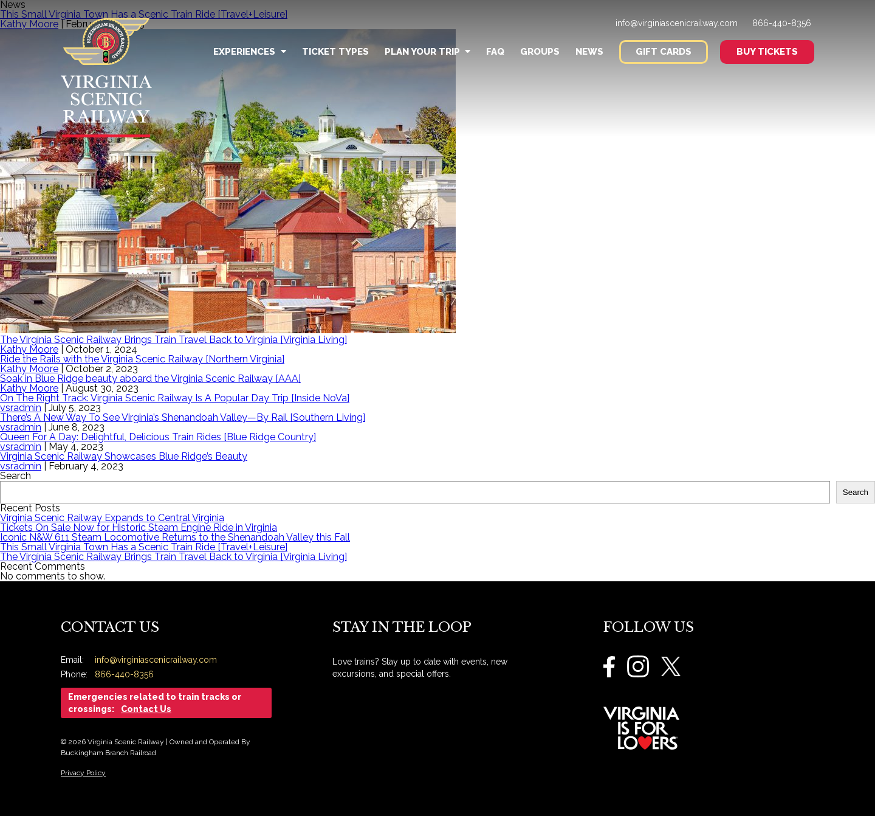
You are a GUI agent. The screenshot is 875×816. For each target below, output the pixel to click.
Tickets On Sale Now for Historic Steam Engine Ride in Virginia (138, 527)
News (589, 52)
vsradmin (20, 407)
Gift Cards (663, 51)
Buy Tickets (767, 51)
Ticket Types (335, 52)
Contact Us (146, 709)
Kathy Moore (29, 349)
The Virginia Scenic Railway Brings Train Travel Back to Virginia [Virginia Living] (173, 339)
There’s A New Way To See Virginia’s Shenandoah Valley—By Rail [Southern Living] (182, 417)
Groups (540, 52)
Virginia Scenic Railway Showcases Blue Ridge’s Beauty (123, 456)
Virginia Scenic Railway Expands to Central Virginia (112, 518)
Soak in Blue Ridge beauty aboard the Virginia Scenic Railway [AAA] (150, 378)
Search (15, 476)
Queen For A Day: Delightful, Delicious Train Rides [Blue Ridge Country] (158, 437)
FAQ (495, 52)
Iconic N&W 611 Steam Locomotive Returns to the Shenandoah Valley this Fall (175, 537)
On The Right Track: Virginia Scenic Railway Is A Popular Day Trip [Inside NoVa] (174, 398)
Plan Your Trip (427, 52)
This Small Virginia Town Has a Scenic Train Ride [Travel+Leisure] (143, 547)
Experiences (249, 52)
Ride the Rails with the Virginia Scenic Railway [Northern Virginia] (142, 359)
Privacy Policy (83, 773)
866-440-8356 (781, 23)
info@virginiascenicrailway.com (677, 23)
